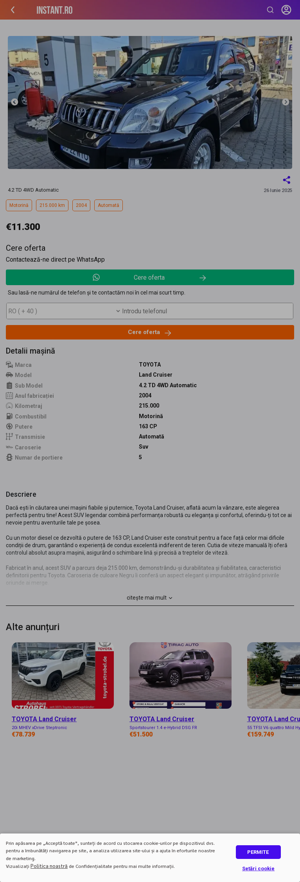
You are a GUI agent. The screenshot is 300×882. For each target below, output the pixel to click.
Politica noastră (49, 865)
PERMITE (258, 852)
